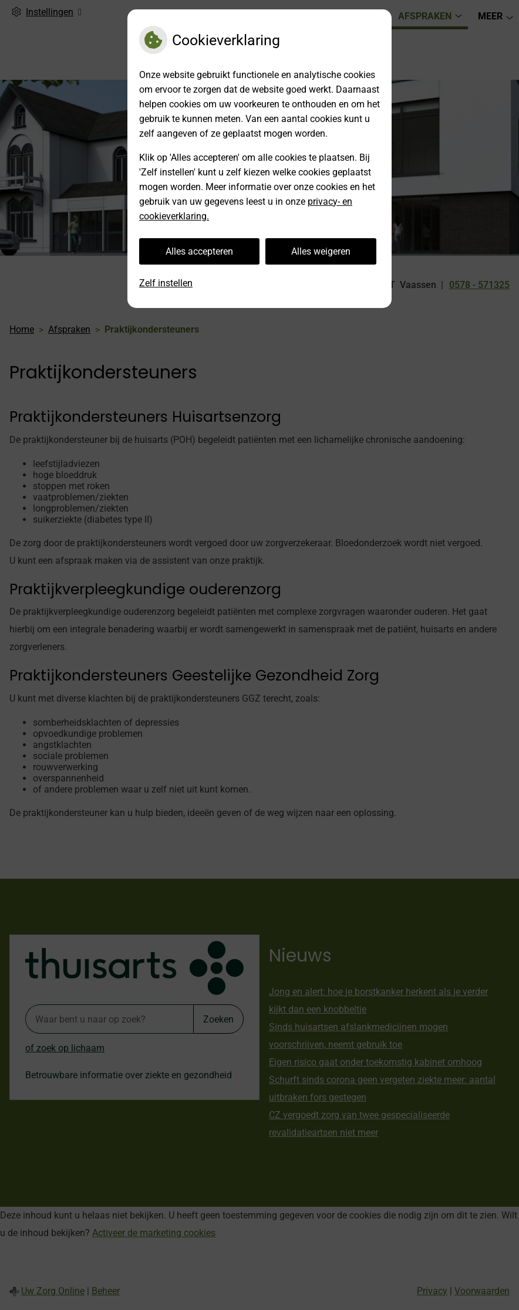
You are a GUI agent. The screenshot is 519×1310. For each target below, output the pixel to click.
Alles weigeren (321, 251)
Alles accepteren (199, 251)
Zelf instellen (166, 283)
